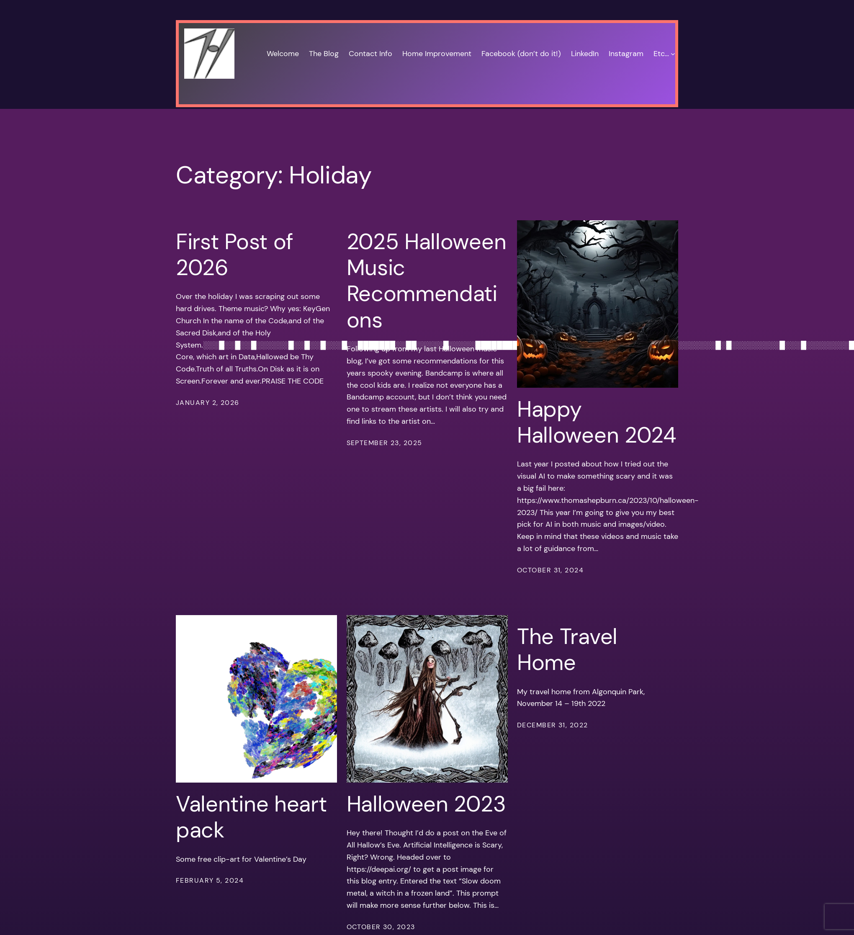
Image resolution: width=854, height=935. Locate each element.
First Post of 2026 (234, 255)
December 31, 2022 (552, 725)
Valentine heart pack (251, 817)
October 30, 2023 (381, 926)
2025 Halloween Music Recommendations (427, 281)
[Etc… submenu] (673, 54)
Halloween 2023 (426, 804)
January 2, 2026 (207, 402)
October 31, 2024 (550, 570)
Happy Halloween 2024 (597, 422)
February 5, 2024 (210, 880)
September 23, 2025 (384, 442)
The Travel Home (567, 649)
